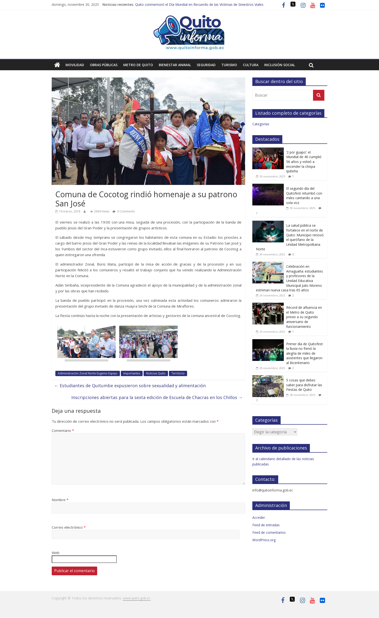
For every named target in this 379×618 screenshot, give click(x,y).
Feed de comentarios (269, 532)
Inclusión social (279, 65)
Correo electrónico (69, 527)
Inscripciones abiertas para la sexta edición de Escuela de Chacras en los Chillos (157, 397)
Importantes (131, 373)
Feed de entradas (266, 525)
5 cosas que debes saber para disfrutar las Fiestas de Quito (304, 385)
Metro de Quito (138, 65)
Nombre (60, 499)
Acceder (258, 517)
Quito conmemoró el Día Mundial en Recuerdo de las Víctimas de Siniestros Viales (199, 4)
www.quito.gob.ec (137, 598)
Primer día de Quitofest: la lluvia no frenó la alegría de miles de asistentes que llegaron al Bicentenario (304, 353)
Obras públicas (103, 65)
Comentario (63, 430)
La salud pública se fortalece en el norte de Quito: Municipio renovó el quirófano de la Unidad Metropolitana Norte (290, 237)
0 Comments (124, 211)
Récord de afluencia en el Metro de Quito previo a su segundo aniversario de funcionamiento (304, 317)
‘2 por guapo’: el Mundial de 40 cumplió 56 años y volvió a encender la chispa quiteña (303, 161)
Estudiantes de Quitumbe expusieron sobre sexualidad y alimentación (130, 385)
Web (55, 552)
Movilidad (75, 65)
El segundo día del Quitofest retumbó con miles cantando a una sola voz (304, 195)
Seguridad (206, 65)
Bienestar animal (175, 65)
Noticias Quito (156, 373)
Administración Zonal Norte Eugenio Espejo (87, 373)
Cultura (250, 65)
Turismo (229, 65)
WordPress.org (264, 540)
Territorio (178, 373)
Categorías (260, 124)
